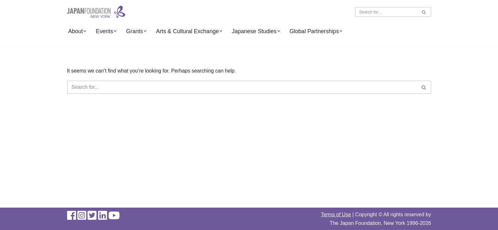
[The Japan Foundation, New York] (96, 12)
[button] (84, 31)
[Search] (386, 12)
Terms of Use (336, 214)
